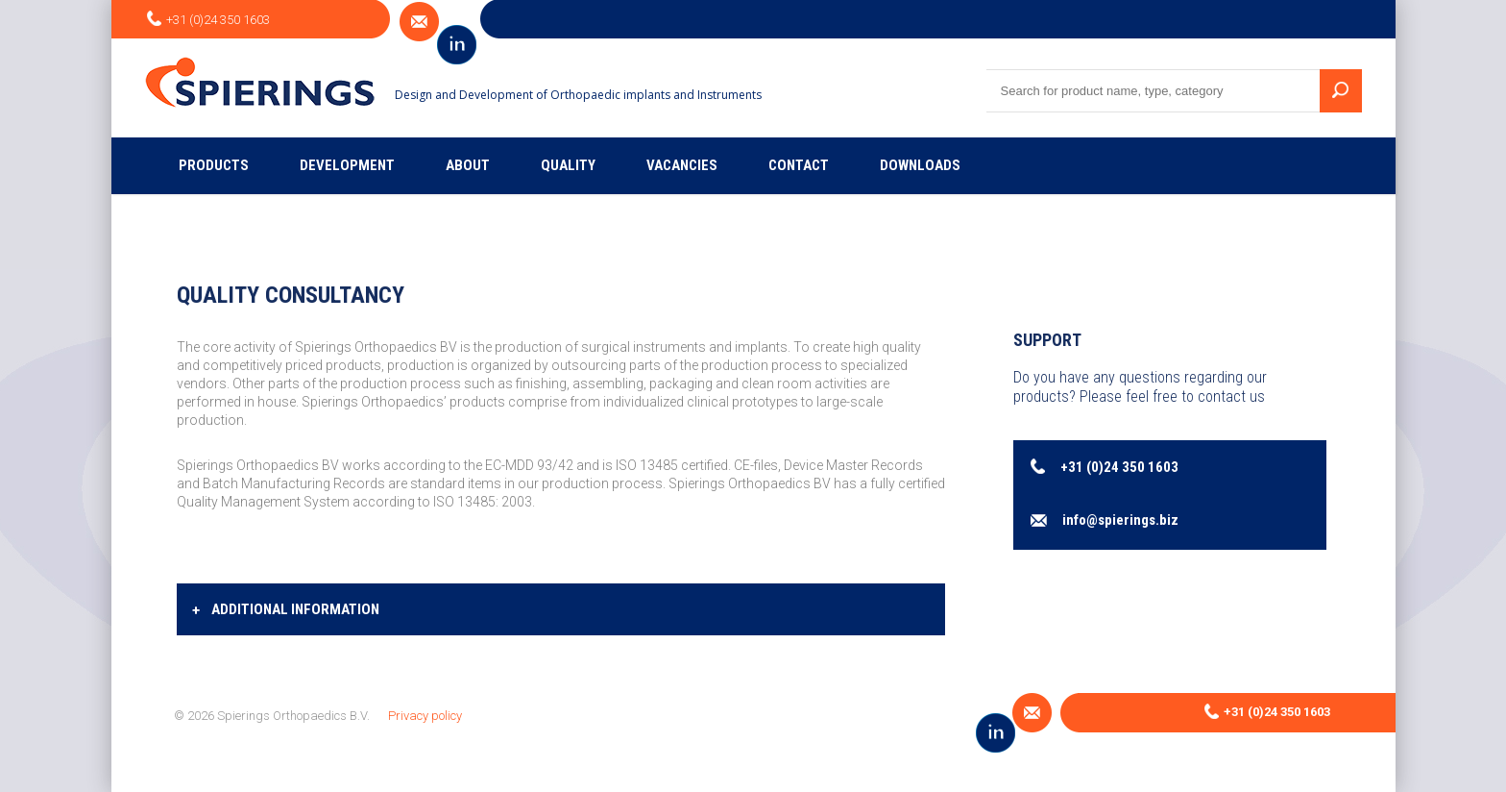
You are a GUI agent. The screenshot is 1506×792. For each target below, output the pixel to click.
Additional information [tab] (285, 610)
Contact (798, 165)
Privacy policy (425, 715)
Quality (568, 165)
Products (214, 165)
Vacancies (681, 165)
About (468, 165)
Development (347, 165)
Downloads (920, 165)
